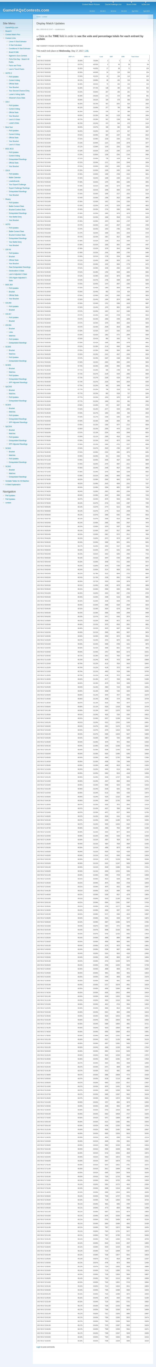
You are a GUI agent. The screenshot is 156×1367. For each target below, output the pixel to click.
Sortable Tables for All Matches (17, 481)
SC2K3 (103, 11)
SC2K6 (8, 347)
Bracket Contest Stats (17, 210)
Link (86, 51)
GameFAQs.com (11, 28)
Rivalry (8, 199)
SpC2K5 (146, 11)
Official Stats (13, 84)
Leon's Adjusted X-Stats (18, 274)
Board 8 (8, 31)
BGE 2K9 (9, 285)
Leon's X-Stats (14, 120)
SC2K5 (124, 11)
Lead (101, 56)
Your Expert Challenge (17, 185)
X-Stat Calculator (15, 45)
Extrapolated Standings (18, 159)
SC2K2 (92, 11)
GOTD (7, 224)
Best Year (9, 127)
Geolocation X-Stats (16, 271)
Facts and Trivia (15, 66)
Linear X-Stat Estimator (18, 42)
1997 (111, 56)
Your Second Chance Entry (19, 91)
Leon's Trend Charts (16, 69)
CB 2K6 (8, 325)
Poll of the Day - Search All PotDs (19, 60)
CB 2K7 (8, 314)
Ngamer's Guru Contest (18, 56)
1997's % (71, 56)
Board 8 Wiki (131, 4)
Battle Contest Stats (16, 206)
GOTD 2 (8, 73)
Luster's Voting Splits (17, 94)
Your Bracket (14, 87)
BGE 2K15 (9, 149)
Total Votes (135, 56)
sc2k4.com (146, 4)
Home (38, 17)
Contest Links (10, 38)
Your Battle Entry (15, 217)
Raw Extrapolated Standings (19, 267)
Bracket (12, 257)
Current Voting (14, 80)
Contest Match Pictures (91, 4)
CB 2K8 (8, 303)
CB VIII (8, 250)
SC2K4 (113, 11)
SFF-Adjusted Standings (18, 383)
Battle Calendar (15, 178)
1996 (122, 56)
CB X (7, 102)
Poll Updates (14, 77)
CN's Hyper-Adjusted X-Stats (18, 279)
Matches (12, 336)
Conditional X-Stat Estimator (19, 49)
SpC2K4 (135, 11)
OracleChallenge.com (113, 4)
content (8, 503)
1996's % (87, 56)
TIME (39, 56)
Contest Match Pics (12, 35)
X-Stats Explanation (12, 485)
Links (11, 332)
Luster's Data (14, 123)
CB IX (7, 171)
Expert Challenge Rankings (19, 188)
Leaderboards (14, 181)
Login (38, 1347)
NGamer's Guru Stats (17, 98)
